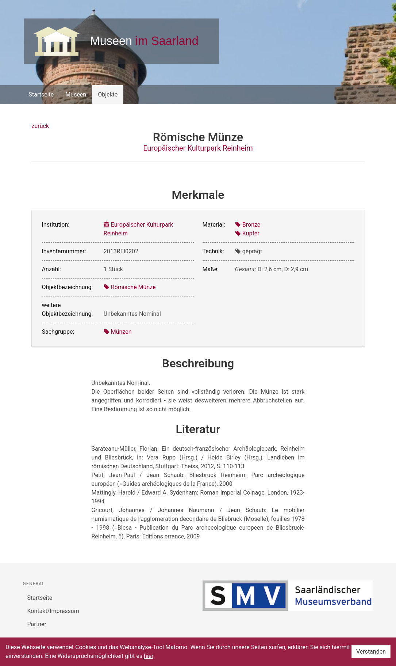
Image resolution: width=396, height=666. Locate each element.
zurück (40, 125)
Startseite (41, 94)
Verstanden (371, 651)
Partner (37, 624)
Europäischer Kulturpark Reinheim (198, 148)
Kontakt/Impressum (53, 611)
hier (148, 655)
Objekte (108, 94)
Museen (75, 94)
